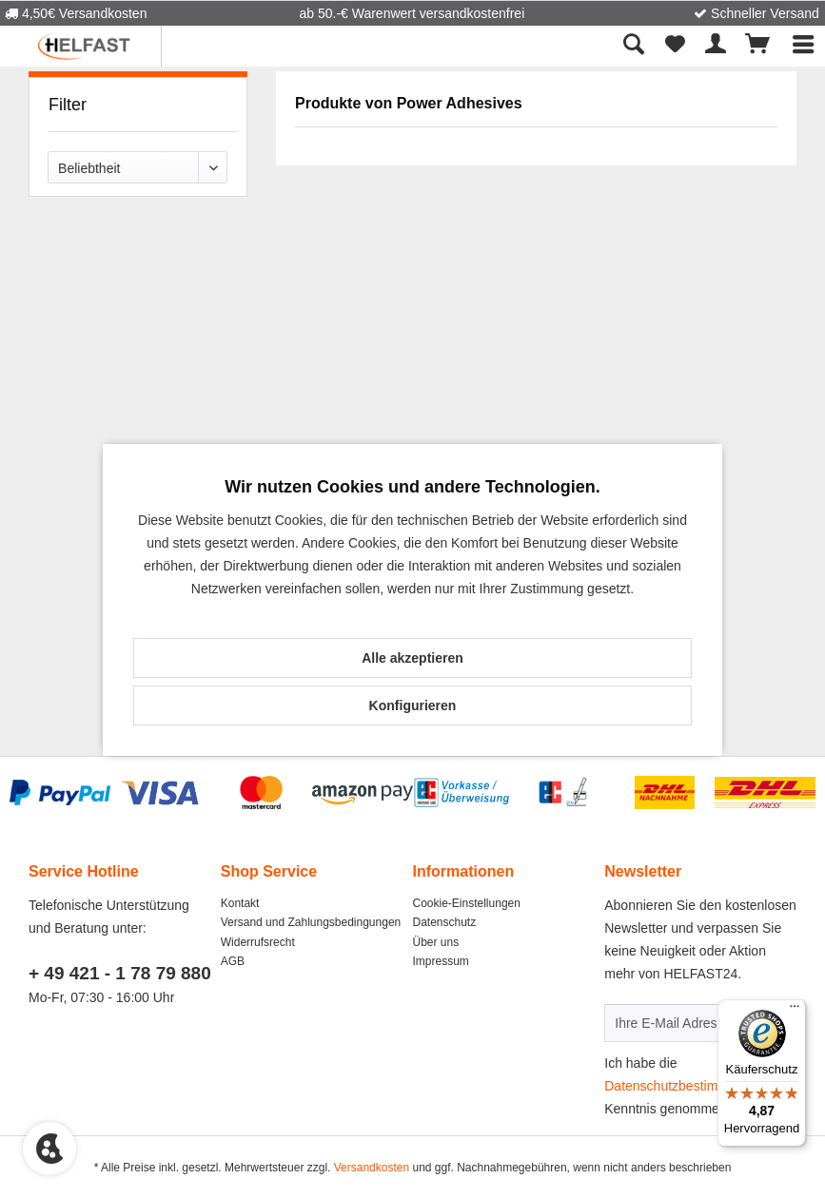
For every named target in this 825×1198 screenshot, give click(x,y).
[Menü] (794, 1010)
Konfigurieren (413, 705)
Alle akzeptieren (412, 658)
